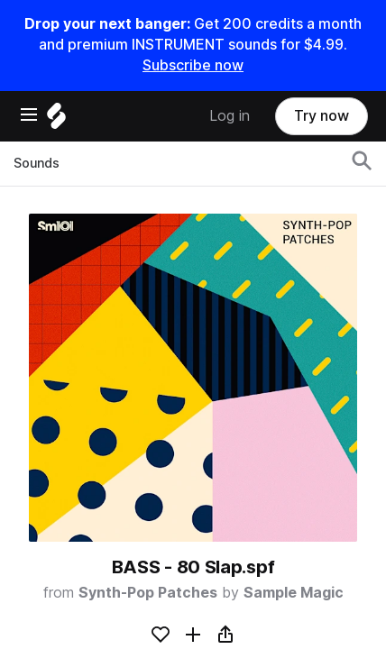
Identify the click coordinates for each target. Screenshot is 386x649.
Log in (229, 115)
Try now (321, 115)
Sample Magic (294, 592)
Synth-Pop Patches (147, 592)
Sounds (37, 163)
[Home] (56, 120)
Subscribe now (193, 65)
